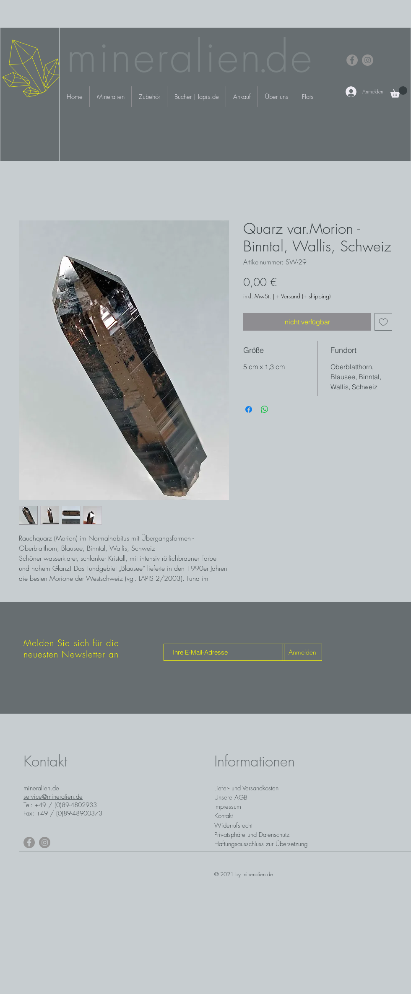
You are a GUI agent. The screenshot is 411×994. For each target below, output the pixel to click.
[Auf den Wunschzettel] (383, 322)
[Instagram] (367, 60)
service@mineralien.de (53, 796)
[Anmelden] (302, 652)
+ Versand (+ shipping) (303, 296)
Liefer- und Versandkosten (246, 788)
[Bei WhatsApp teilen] (265, 409)
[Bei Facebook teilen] (249, 409)
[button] (398, 92)
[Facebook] (352, 60)
